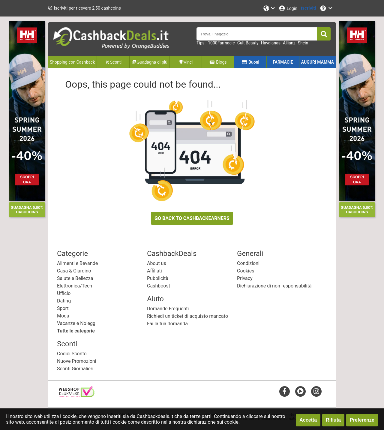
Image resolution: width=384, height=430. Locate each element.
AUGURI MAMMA (317, 62)
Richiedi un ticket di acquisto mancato (187, 316)
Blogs (218, 62)
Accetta (308, 419)
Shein (303, 43)
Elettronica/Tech (74, 286)
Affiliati (154, 271)
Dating (64, 301)
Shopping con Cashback (72, 62)
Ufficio (63, 293)
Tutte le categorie (76, 331)
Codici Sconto (72, 353)
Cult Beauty (248, 43)
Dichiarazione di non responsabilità (274, 286)
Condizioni (248, 263)
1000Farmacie (221, 43)
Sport (63, 308)
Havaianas (270, 43)
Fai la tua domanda (167, 323)
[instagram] (316, 391)
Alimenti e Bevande (77, 263)
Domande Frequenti (168, 308)
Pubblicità (157, 278)
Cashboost (158, 286)
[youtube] (300, 391)
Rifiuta (333, 419)
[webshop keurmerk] (76, 395)
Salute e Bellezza (75, 278)
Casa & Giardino (74, 271)
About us (156, 263)
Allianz (289, 43)
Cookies (245, 271)
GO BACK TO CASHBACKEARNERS (192, 218)
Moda (63, 316)
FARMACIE (283, 62)
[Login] (287, 8)
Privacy (245, 278)
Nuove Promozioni (76, 361)
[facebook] (284, 391)
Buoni (251, 62)
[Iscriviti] (308, 8)
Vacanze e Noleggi (77, 323)
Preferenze (362, 419)
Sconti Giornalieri (75, 368)
